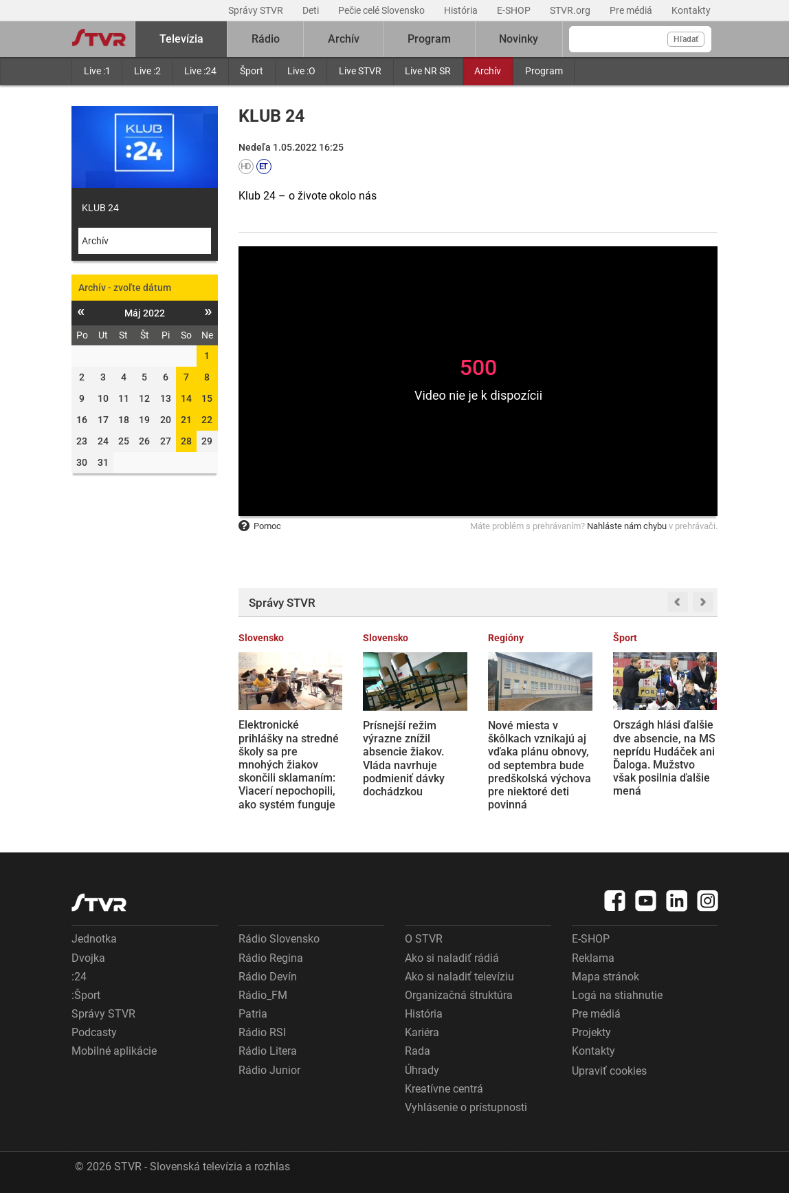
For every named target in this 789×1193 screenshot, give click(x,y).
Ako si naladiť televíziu (459, 976)
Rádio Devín (267, 976)
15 (206, 398)
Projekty (591, 1032)
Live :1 (97, 70)
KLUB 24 (100, 207)
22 (206, 419)
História (462, 10)
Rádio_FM (262, 995)
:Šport (85, 995)
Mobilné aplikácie (114, 1050)
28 (186, 441)
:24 (79, 976)
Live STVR (360, 70)
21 (186, 419)
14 (186, 398)
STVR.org (571, 10)
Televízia (181, 38)
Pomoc (259, 526)
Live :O (301, 70)
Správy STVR (256, 10)
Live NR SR (428, 70)
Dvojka (88, 958)
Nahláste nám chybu (627, 526)
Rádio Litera (267, 1050)
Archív (487, 70)
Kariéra (422, 1032)
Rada (417, 1050)
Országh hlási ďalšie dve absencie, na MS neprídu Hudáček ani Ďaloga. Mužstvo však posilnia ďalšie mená (664, 757)
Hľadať (686, 39)
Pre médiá (632, 10)
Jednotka (94, 938)
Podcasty (94, 1032)
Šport (251, 70)
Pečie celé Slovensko (382, 10)
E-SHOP (515, 10)
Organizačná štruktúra (459, 995)
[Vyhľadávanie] (640, 39)
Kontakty (691, 10)
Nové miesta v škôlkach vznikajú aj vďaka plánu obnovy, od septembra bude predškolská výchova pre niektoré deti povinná (539, 765)
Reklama (593, 958)
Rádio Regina (270, 958)
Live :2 (147, 70)
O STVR (424, 938)
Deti (311, 10)
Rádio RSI (262, 1032)
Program (544, 70)
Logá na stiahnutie (617, 995)
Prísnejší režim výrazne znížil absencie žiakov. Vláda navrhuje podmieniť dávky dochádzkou (404, 758)
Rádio (266, 38)
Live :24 (200, 70)
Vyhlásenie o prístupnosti (466, 1107)
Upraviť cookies (609, 1070)
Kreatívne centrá (444, 1088)
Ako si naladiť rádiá (452, 958)
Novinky (518, 38)
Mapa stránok (605, 976)
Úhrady (422, 1070)
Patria (252, 1013)
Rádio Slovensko (279, 938)
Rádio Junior (269, 1070)
